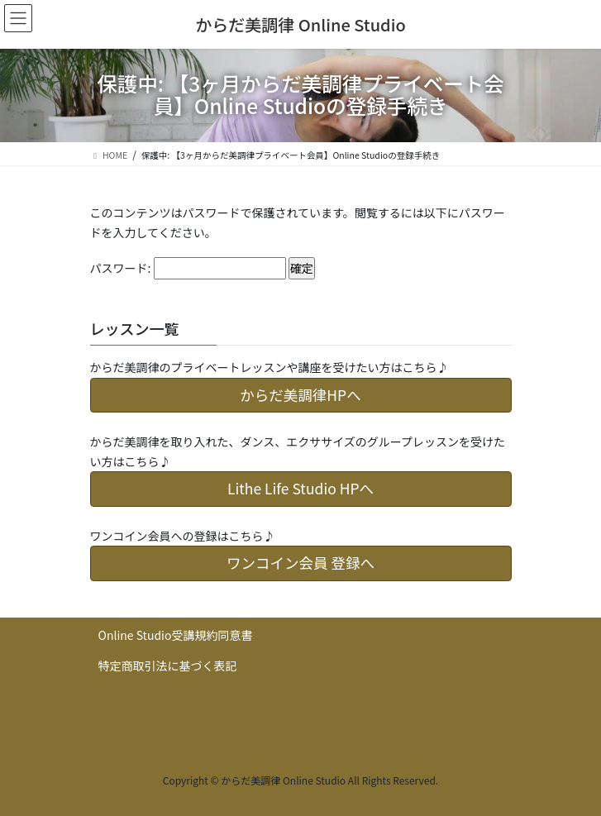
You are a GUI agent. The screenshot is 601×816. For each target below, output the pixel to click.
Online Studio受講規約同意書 (175, 635)
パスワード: (188, 268)
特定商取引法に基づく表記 (167, 665)
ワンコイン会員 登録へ (300, 562)
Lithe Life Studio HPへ (300, 488)
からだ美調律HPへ (300, 394)
